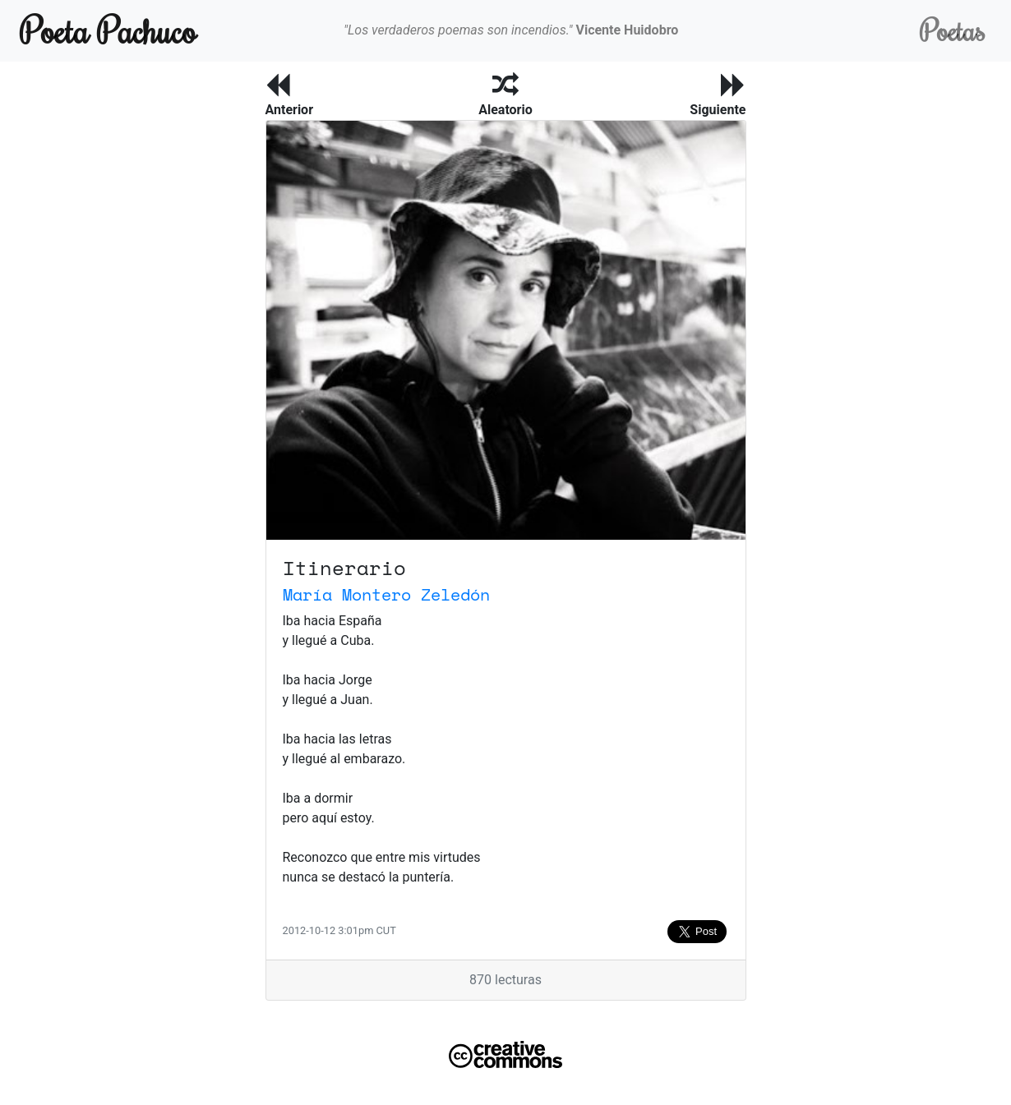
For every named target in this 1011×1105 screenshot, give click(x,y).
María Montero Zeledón (386, 594)
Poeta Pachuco (108, 30)
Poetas (952, 30)
